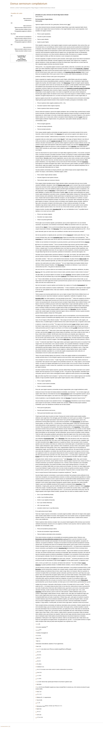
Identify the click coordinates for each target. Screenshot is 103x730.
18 (36, 673)
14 (36, 661)
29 (36, 706)
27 (36, 700)
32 (36, 714)
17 (36, 669)
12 (36, 655)
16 (36, 666)
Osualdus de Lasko (16, 13)
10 (36, 649)
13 (36, 658)
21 (36, 681)
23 (36, 687)
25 (36, 694)
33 (36, 717)
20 (36, 679)
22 (36, 684)
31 (36, 712)
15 (36, 664)
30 (36, 709)
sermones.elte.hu (4, 726)
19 (36, 676)
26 (36, 697)
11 (36, 652)
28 (36, 703)
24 (36, 691)
